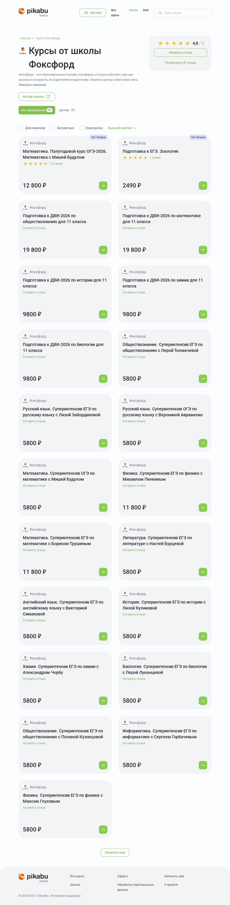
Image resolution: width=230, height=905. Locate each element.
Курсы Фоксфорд (48, 38)
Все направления (37, 110)
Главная (25, 38)
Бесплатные (65, 128)
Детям (67, 110)
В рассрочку (94, 128)
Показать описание (32, 84)
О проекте (171, 884)
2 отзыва (56, 163)
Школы (133, 10)
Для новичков (35, 128)
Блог (146, 10)
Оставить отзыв (34, 228)
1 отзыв (155, 157)
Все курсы (115, 12)
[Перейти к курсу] (103, 185)
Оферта (122, 876)
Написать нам (174, 876)
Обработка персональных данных (135, 887)
